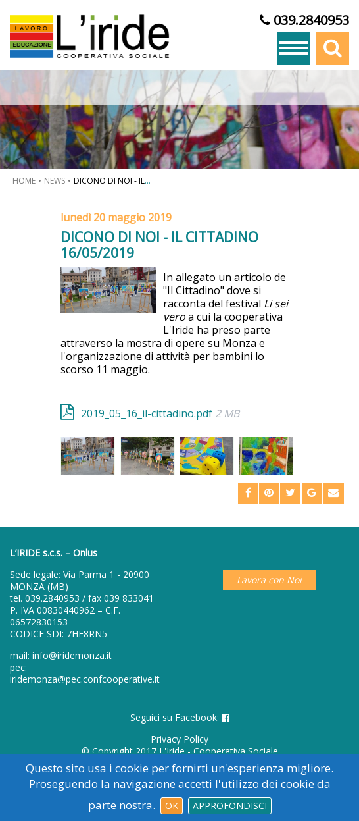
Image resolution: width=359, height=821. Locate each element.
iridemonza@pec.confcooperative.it (85, 679)
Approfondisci (230, 805)
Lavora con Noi (269, 579)
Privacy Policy (179, 739)
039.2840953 (52, 598)
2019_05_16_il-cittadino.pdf (160, 413)
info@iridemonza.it (72, 655)
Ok (171, 805)
